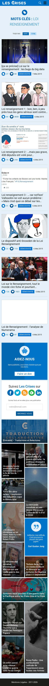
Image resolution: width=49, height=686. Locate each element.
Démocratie (24, 74)
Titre (33, 34)
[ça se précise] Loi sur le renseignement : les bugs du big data (23, 68)
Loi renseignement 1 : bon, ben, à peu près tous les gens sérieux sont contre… (24, 110)
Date (26, 34)
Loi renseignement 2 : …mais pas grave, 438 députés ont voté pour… (24, 153)
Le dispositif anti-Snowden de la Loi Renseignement (22, 242)
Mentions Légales (19, 682)
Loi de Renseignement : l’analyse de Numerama (22, 328)
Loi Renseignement (24, 21)
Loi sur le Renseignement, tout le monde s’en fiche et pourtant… (21, 285)
